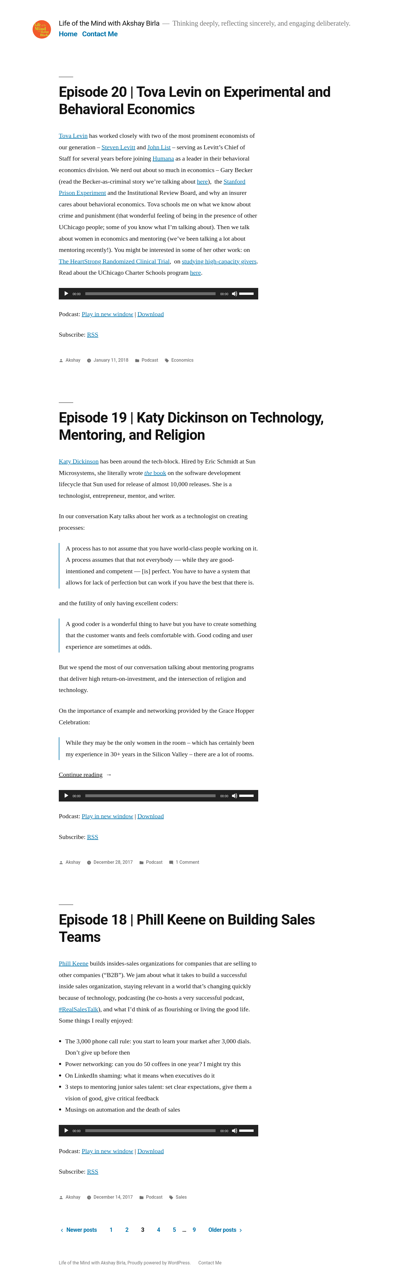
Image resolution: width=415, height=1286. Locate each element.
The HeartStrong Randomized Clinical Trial (114, 261)
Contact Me (100, 34)
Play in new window (107, 314)
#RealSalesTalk (78, 1009)
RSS (92, 335)
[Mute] (234, 294)
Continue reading (85, 775)
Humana (163, 158)
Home (68, 34)
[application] (158, 293)
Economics (182, 360)
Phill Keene (73, 963)
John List (159, 147)
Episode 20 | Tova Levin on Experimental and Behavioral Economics (195, 100)
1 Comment (187, 862)
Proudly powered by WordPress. (159, 1263)
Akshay (73, 360)
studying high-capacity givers (219, 261)
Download (150, 314)
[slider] (150, 293)
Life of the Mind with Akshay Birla (109, 23)
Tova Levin (73, 136)
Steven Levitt (118, 147)
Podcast (150, 360)
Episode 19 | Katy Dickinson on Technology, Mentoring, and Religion (191, 426)
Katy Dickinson (79, 461)
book (155, 473)
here (202, 182)
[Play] (66, 294)
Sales (181, 1197)
